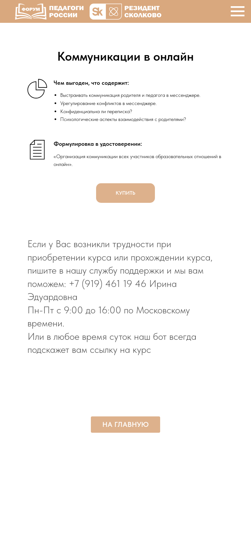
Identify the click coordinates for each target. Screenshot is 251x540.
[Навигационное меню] (237, 11)
